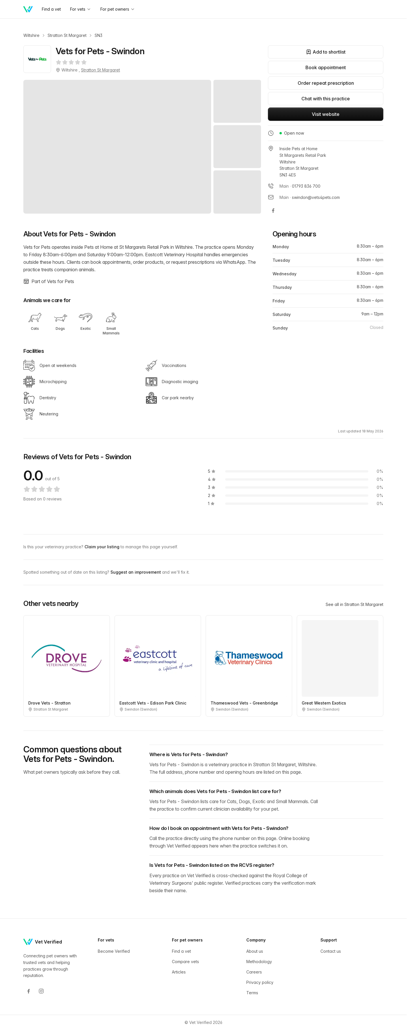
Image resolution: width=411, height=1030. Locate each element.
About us (254, 951)
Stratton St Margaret (67, 35)
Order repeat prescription (326, 83)
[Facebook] (28, 991)
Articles (179, 971)
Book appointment (325, 67)
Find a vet (181, 951)
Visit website (325, 114)
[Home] (28, 9)
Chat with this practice (325, 98)
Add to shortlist (326, 52)
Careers (254, 971)
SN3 (98, 35)
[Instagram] (41, 991)
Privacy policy (259, 982)
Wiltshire (31, 35)
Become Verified (114, 951)
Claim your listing (103, 546)
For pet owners (117, 9)
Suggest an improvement (136, 572)
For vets (80, 9)
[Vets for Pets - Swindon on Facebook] (273, 210)
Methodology (259, 961)
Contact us (330, 951)
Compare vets (185, 961)
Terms (252, 992)
